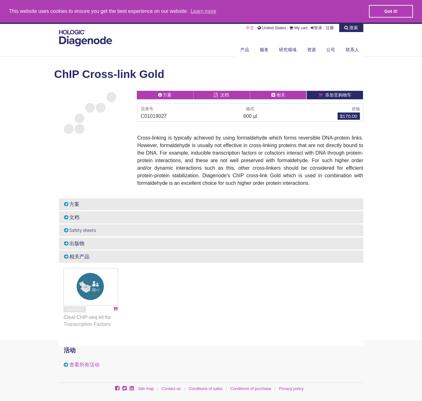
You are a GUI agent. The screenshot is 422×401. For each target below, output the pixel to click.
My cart (298, 27)
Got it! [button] (391, 11)
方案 (72, 204)
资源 (311, 49)
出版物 (74, 243)
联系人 (352, 49)
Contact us (171, 388)
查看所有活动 (84, 364)
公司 (330, 49)
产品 (244, 49)
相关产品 (77, 256)
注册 (330, 27)
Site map (146, 388)
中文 (250, 27)
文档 (72, 217)
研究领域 (287, 49)
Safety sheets (80, 230)
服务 (264, 49)
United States (272, 27)
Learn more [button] (203, 11)
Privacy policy (291, 388)
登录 (316, 27)
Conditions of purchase (250, 388)
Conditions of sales (205, 388)
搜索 (351, 27)
